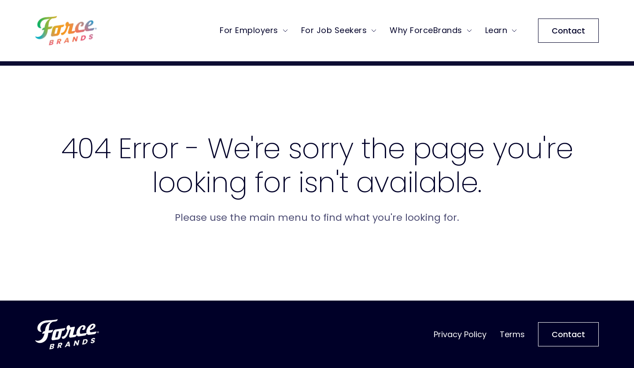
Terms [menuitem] (512, 334)
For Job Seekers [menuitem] (334, 32)
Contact (568, 32)
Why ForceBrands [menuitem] (426, 32)
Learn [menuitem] (496, 32)
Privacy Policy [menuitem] (460, 334)
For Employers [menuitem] (249, 32)
